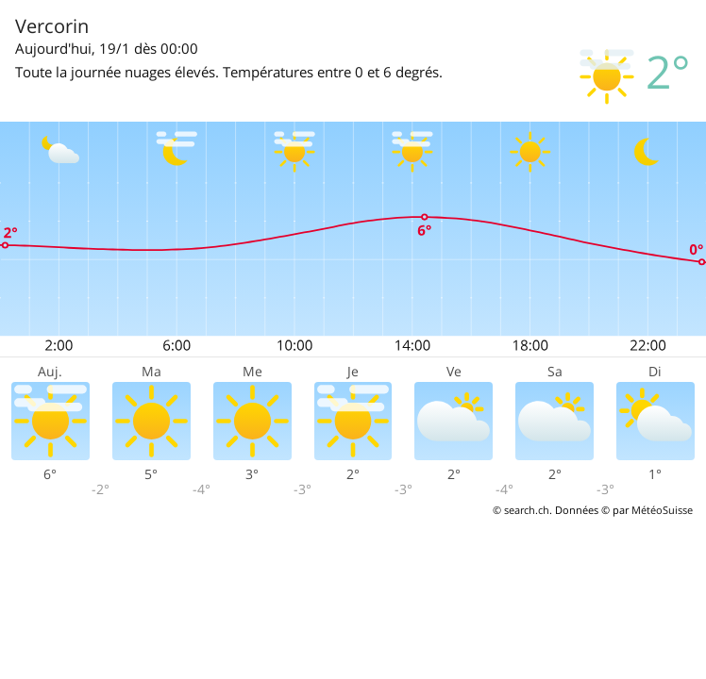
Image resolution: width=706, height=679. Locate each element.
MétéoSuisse (662, 510)
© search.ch (521, 510)
